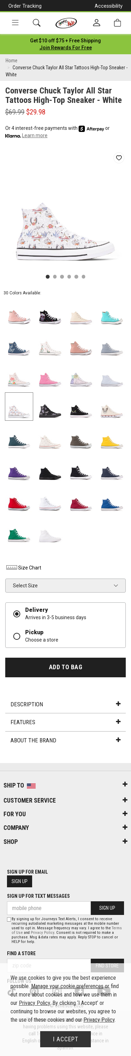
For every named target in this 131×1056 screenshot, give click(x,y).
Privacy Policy (42, 932)
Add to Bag (65, 667)
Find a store (21, 953)
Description (65, 704)
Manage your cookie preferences (67, 986)
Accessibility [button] (109, 6)
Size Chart (23, 568)
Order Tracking (25, 6)
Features (65, 722)
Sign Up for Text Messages (38, 896)
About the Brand (65, 740)
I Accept (65, 1039)
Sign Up (20, 881)
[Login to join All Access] (65, 40)
